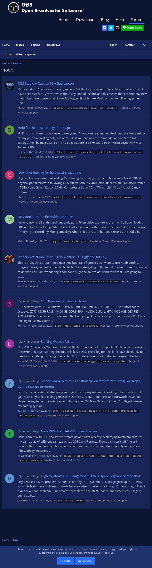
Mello (21, 241)
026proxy (23, 500)
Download (85, 19)
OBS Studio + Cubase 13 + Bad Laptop (46, 83)
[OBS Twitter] (111, 28)
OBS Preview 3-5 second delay (52, 301)
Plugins (35, 45)
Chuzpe (22, 197)
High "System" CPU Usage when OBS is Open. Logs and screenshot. (79, 476)
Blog (105, 19)
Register (30, 54)
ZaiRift (21, 410)
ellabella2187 (25, 361)
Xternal (22, 325)
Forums (19, 45)
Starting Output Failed (45, 341)
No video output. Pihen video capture (45, 216)
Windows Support (28, 112)
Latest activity (13, 54)
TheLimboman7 (27, 455)
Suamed (22, 152)
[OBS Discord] (104, 28)
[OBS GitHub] (117, 28)
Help (120, 19)
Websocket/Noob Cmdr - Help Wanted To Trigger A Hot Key (62, 257)
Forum (136, 19)
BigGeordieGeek (27, 281)
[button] (26, 45)
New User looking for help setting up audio (49, 172)
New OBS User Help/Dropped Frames (57, 431)
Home (63, 19)
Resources (53, 45)
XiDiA (21, 107)
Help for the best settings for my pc (44, 127)
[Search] (145, 45)
